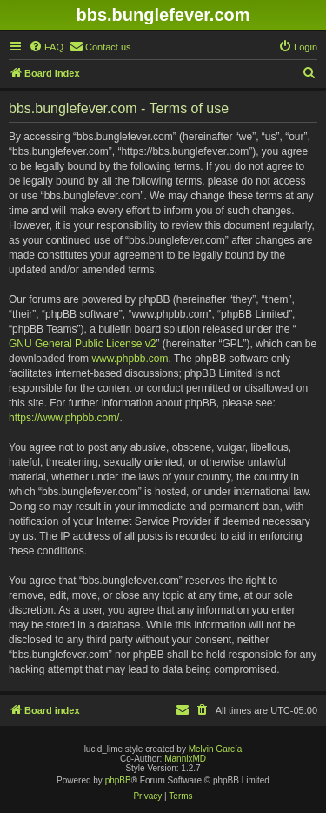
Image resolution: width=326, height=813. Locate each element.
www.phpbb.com (129, 359)
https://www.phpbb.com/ (64, 418)
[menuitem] (46, 47)
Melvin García (216, 749)
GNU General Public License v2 (82, 344)
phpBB (118, 780)
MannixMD (185, 758)
